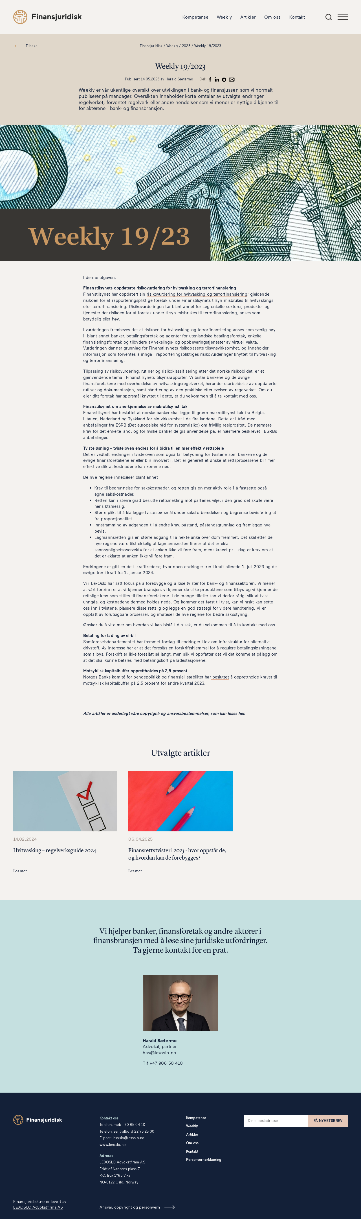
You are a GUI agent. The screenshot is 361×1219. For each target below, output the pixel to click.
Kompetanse (195, 16)
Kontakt (297, 16)
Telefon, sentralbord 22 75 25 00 (127, 1131)
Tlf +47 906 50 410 (163, 1063)
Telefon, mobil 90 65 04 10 (122, 1125)
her (241, 713)
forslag (167, 641)
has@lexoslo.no (159, 1052)
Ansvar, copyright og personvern (130, 1207)
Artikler (248, 16)
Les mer (20, 871)
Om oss (272, 16)
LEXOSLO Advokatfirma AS (38, 1207)
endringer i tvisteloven (133, 454)
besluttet (127, 412)
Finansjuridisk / (153, 46)
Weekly (224, 16)
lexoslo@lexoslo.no (128, 1138)
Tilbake (32, 46)
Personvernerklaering (203, 1159)
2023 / (187, 46)
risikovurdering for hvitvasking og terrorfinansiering (197, 293)
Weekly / (173, 46)
